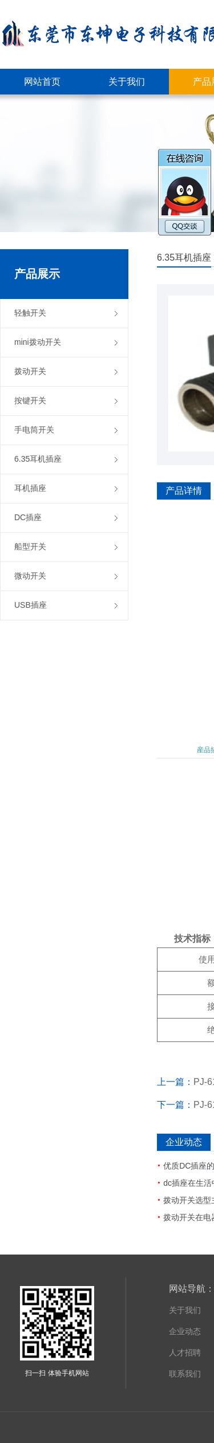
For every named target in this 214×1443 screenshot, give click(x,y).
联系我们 (185, 1373)
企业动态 (185, 1331)
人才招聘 (185, 1352)
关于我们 (185, 1310)
